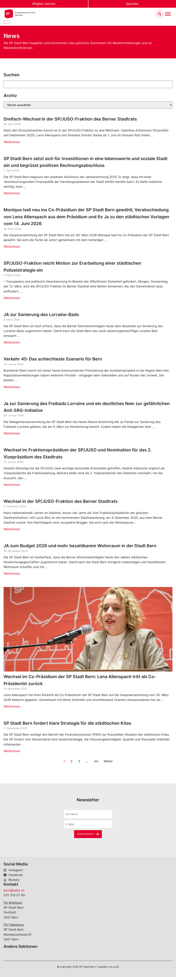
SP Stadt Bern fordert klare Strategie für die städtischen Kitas (67, 723)
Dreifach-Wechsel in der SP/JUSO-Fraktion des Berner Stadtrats (70, 119)
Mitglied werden (44, 4)
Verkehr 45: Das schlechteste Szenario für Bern (53, 359)
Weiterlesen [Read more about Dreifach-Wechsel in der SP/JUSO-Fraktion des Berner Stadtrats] (12, 142)
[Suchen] (88, 84)
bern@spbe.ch (14, 890)
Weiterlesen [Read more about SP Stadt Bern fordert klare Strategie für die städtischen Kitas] (12, 751)
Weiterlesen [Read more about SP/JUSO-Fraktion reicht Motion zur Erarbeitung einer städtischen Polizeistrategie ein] (12, 298)
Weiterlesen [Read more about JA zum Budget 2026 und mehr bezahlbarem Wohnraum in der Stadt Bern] (12, 573)
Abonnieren (85, 834)
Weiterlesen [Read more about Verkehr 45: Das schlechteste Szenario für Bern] (12, 387)
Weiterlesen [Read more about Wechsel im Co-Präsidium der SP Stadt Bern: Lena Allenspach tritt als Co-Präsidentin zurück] (12, 706)
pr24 (116, 966)
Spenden (132, 4)
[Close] (7, 22)
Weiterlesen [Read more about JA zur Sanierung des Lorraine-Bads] (12, 342)
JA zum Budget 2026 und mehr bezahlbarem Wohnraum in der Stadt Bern (80, 545)
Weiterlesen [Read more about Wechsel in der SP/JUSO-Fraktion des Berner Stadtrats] (12, 529)
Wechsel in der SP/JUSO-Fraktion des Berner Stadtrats (61, 501)
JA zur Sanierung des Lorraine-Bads (41, 314)
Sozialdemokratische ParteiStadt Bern (25, 14)
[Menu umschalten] (168, 14)
